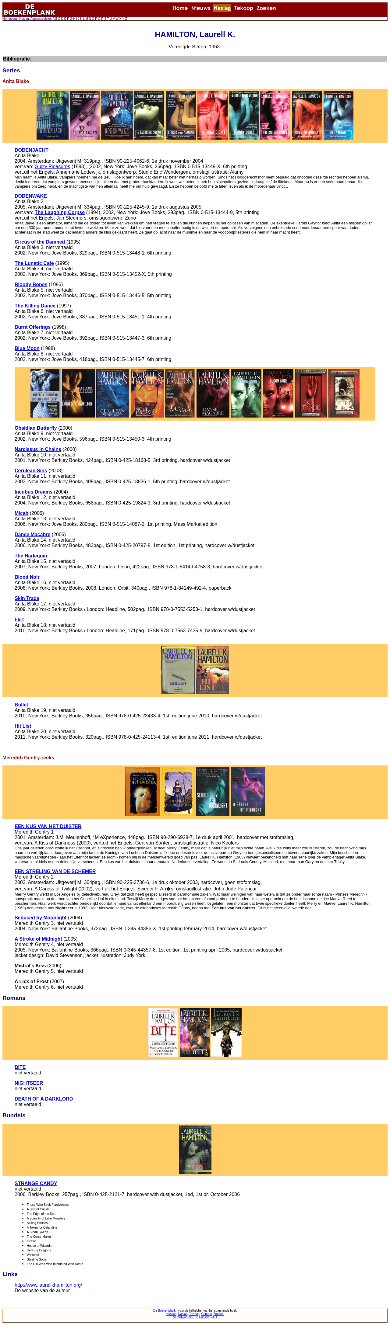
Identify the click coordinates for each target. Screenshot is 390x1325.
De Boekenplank (164, 1310)
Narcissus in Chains (38, 449)
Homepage (10, 18)
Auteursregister (40, 18)
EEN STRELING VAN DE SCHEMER (55, 871)
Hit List (23, 726)
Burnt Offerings (33, 327)
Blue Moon (27, 348)
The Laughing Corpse (60, 212)
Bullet (21, 704)
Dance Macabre (32, 534)
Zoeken (219, 1314)
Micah (21, 513)
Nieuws (171, 1314)
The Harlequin (31, 555)
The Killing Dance (35, 305)
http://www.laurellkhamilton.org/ (48, 1285)
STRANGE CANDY (36, 1183)
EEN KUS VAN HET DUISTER (48, 826)
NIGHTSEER (29, 1083)
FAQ (214, 1317)
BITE (20, 1067)
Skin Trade (27, 598)
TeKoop (194, 1314)
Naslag (24, 18)
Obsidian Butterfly (36, 428)
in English (202, 1317)
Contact (206, 1314)
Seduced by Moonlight (41, 917)
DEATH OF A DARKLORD (44, 1098)
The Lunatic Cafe (34, 263)
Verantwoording (183, 1317)
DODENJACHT (31, 150)
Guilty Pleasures (52, 166)
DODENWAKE (31, 196)
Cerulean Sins (31, 470)
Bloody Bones (31, 284)
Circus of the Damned (40, 242)
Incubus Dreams (33, 491)
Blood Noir (27, 577)
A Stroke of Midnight (38, 939)
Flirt (19, 619)
